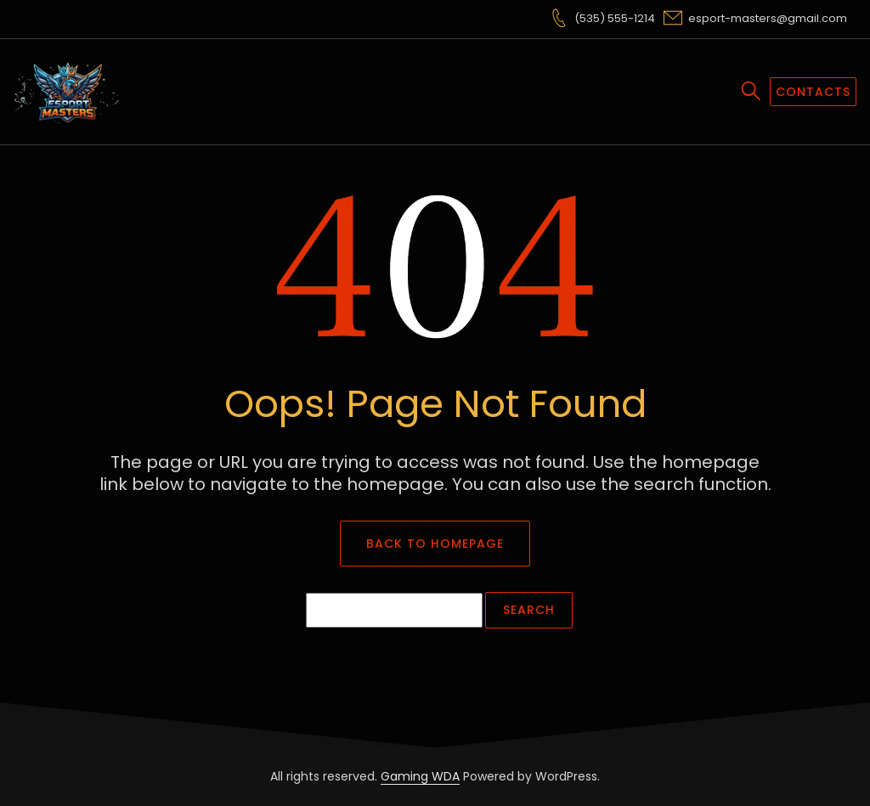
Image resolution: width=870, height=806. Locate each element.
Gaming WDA (420, 776)
